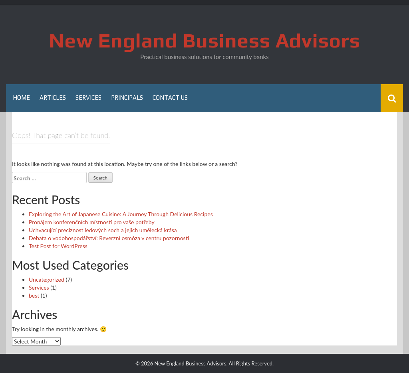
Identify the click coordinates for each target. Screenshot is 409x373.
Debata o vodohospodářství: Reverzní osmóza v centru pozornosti (109, 238)
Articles (53, 97)
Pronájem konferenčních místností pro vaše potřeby (92, 222)
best (34, 295)
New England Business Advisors (204, 40)
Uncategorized (46, 279)
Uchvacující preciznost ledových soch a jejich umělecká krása (103, 230)
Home (21, 97)
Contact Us (170, 97)
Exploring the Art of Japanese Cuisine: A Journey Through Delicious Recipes (121, 214)
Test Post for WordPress (58, 246)
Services (88, 97)
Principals (127, 97)
